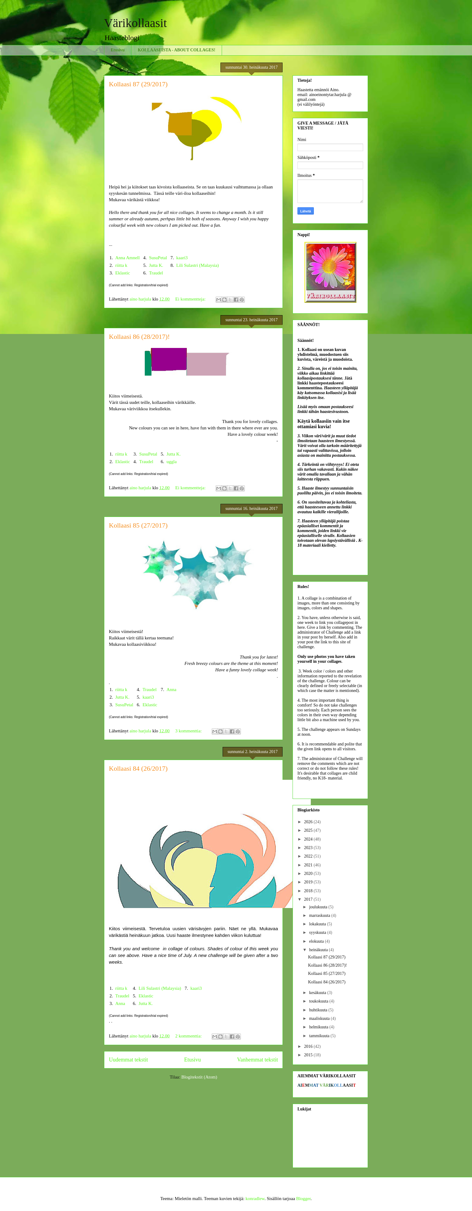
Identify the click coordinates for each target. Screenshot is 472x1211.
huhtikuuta (318, 1010)
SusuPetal (158, 257)
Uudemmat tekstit (128, 1060)
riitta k (121, 265)
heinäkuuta (319, 950)
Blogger (303, 1198)
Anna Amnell (127, 257)
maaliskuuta (320, 1018)
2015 (309, 1055)
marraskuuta (320, 915)
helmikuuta (319, 1027)
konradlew (254, 1198)
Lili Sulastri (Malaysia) (197, 265)
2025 (309, 830)
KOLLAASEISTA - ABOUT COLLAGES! (176, 50)
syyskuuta (318, 932)
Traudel (156, 272)
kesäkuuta (318, 992)
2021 (309, 865)
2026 (309, 822)
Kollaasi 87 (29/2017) (138, 84)
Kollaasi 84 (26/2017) (138, 768)
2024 (309, 839)
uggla (172, 461)
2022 (309, 856)
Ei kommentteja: (190, 299)
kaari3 (182, 257)
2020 (309, 873)
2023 (309, 847)
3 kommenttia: (189, 730)
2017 (309, 899)
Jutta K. (156, 265)
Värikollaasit (135, 23)
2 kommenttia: (189, 1036)
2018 (309, 891)
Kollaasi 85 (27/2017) (138, 525)
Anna (172, 689)
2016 (309, 1046)
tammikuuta (319, 1036)
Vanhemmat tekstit (257, 1060)
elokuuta (317, 941)
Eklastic (122, 272)
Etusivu (118, 50)
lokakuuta (318, 924)
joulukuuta (318, 907)
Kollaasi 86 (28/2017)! (139, 336)
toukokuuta (319, 1001)
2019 (309, 882)
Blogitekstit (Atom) (199, 1077)
